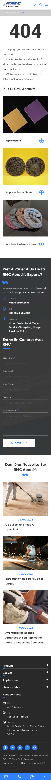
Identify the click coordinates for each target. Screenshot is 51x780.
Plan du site (8, 763)
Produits (8, 665)
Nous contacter (12, 694)
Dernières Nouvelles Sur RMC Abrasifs (25, 467)
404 (22, 12)
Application (10, 680)
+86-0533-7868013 (19, 313)
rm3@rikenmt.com (19, 302)
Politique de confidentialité (32, 763)
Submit (19, 443)
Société (8, 672)
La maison (11, 12)
